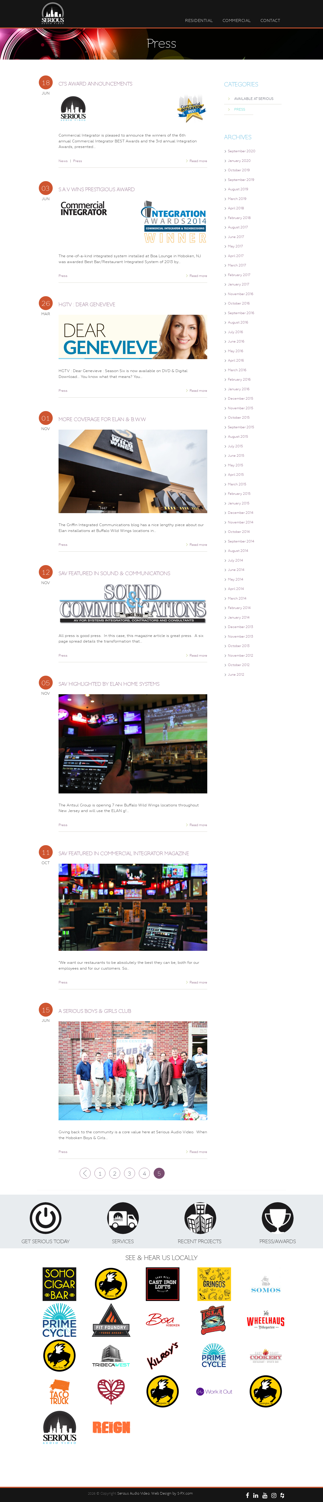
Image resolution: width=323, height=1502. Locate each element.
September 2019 (241, 180)
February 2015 (239, 494)
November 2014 (240, 522)
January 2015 (238, 503)
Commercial (237, 20)
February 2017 (239, 275)
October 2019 (239, 170)
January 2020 (239, 161)
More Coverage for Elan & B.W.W (102, 419)
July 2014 (235, 560)
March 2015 (237, 484)
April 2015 (236, 475)
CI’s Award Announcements (95, 84)
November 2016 (240, 294)
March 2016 (237, 370)
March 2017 (237, 265)
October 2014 (239, 532)
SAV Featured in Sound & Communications (114, 573)
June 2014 (236, 570)
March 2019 (237, 199)
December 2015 (240, 398)
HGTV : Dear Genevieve (87, 304)
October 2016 (239, 303)
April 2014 (236, 589)
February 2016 (239, 379)
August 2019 (238, 189)
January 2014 (238, 617)
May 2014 (235, 579)
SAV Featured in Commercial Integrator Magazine (124, 853)
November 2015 (240, 408)
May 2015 (235, 465)
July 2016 (235, 332)
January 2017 (238, 284)
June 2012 (236, 675)
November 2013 (240, 636)
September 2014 (241, 541)
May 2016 (235, 351)
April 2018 (236, 208)
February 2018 (239, 218)
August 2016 (238, 322)
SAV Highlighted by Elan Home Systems (109, 684)
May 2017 (235, 246)
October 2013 (239, 646)
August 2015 (238, 437)
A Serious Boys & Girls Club (95, 1011)
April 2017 (236, 256)
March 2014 (237, 598)
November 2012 (240, 656)
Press (77, 161)
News (63, 161)
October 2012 (239, 665)
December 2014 (240, 513)
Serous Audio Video (133, 1493)
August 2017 (238, 227)
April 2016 (236, 360)
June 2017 (236, 237)
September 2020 (241, 151)
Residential (199, 20)
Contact (270, 20)
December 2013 (240, 627)
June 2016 (236, 341)
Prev (85, 1173)
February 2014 (239, 608)
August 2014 (238, 551)
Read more (198, 161)
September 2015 (241, 427)
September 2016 (241, 313)
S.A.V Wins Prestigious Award (97, 189)
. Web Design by (163, 1493)
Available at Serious (253, 99)
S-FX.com (185, 1493)
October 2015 (239, 418)
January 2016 (239, 389)
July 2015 (235, 446)
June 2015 (236, 456)
